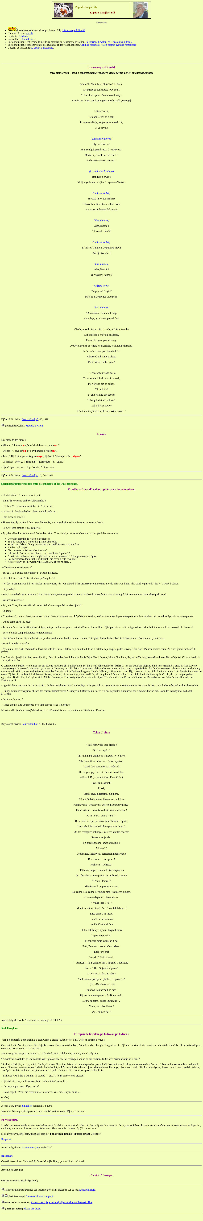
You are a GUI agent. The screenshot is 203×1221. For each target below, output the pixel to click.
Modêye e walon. (34, 425)
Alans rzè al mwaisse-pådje (40, 1196)
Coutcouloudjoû (30, 419)
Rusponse (6, 1139)
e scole (29, 33)
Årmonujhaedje (87, 1189)
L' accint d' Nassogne (42, 47)
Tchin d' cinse (28, 39)
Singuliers (27, 1105)
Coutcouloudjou (30, 475)
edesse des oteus (32, 1208)
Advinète (23, 36)
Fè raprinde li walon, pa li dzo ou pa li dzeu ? (109, 42)
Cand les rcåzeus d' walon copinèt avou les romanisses (108, 44)
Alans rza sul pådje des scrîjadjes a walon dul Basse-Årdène (61, 1202)
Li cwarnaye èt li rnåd (73, 30)
